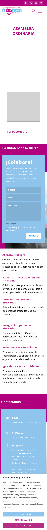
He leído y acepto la (20, 228)
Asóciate (33, 236)
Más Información (23, 520)
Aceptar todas (23, 514)
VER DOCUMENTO (17, 131)
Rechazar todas (23, 525)
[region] (23, 502)
